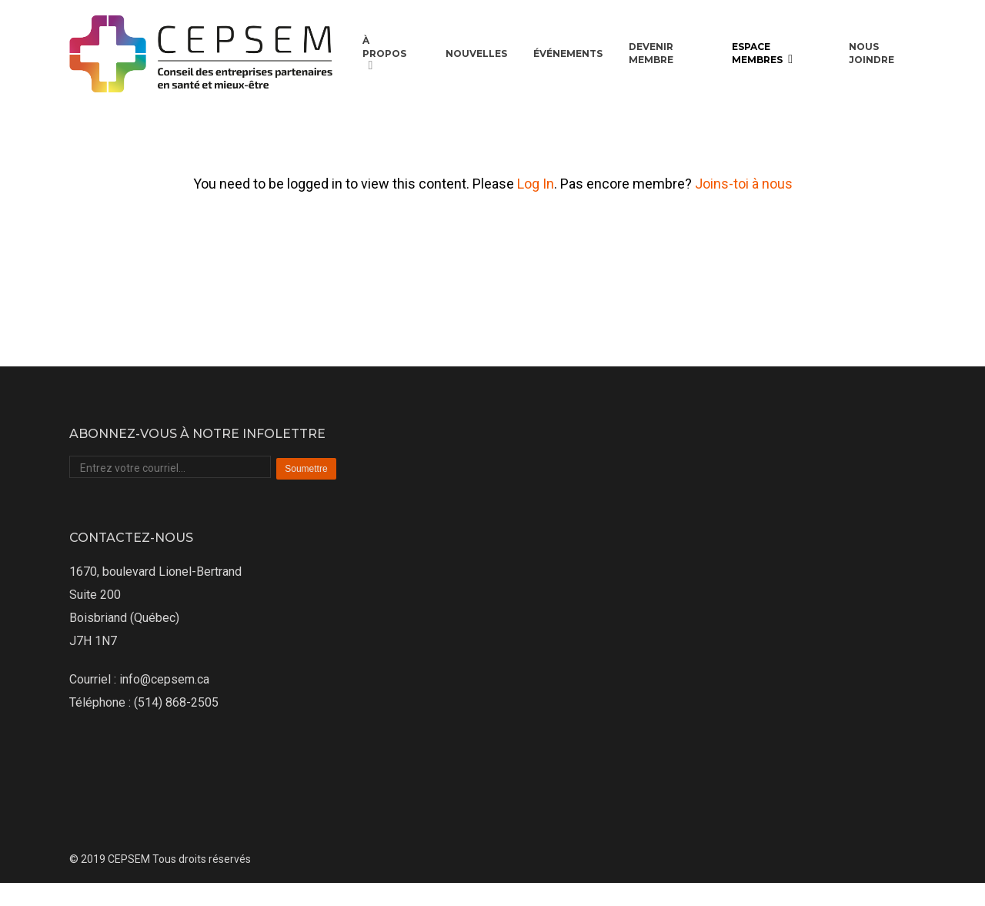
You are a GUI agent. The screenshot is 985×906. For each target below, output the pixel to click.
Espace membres (763, 54)
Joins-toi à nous (744, 184)
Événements (568, 53)
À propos (384, 54)
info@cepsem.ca (164, 679)
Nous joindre (871, 53)
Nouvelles (476, 53)
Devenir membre (651, 53)
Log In (535, 184)
